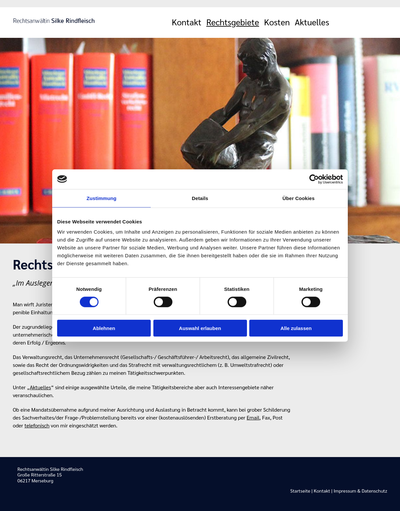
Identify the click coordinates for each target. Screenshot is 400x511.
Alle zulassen (296, 328)
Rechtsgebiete (232, 21)
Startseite (300, 491)
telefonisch (36, 425)
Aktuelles (312, 21)
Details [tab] (200, 198)
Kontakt (186, 21)
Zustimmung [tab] (102, 198)
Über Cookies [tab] (298, 198)
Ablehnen (104, 328)
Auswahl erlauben (200, 328)
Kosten (277, 21)
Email (253, 417)
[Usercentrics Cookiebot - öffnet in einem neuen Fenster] (314, 179)
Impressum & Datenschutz (360, 491)
